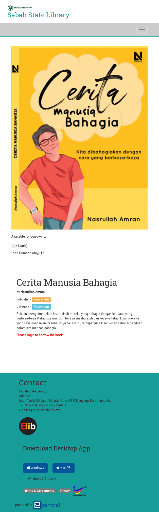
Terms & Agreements (39, 490)
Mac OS (63, 468)
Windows (35, 468)
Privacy (65, 490)
